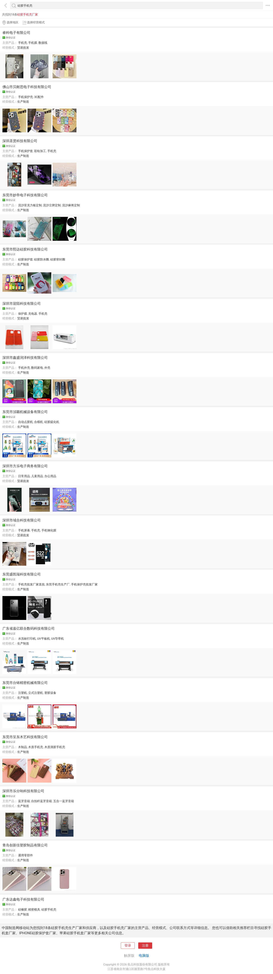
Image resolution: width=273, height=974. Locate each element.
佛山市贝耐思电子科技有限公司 (26, 87)
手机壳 (22, 42)
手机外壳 (24, 367)
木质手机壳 (35, 747)
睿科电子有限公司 (16, 33)
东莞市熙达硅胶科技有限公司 (25, 249)
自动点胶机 (25, 422)
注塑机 (22, 693)
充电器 (32, 313)
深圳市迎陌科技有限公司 (21, 303)
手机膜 (32, 42)
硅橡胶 (22, 909)
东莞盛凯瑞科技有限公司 (21, 574)
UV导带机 (57, 638)
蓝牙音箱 (24, 801)
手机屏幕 (24, 530)
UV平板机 (43, 638)
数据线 (42, 42)
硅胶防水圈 (41, 259)
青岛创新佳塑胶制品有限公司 (25, 845)
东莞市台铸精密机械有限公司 (25, 683)
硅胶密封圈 (57, 259)
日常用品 (24, 476)
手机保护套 (25, 151)
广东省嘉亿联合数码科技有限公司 (28, 628)
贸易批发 (23, 47)
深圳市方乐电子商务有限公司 (25, 466)
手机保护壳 (25, 97)
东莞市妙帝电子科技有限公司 (25, 195)
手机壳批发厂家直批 (31, 584)
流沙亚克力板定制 (30, 205)
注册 (145, 946)
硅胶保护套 (25, 259)
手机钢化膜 (48, 530)
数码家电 (37, 367)
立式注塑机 (35, 693)
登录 (127, 946)
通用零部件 (25, 855)
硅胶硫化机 (51, 422)
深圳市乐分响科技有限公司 (23, 791)
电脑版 (144, 955)
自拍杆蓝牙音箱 (41, 801)
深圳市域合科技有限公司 (21, 520)
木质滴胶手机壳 (54, 747)
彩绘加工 (40, 151)
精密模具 (34, 909)
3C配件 (39, 97)
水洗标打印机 (27, 638)
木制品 (22, 747)
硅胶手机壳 (48, 909)
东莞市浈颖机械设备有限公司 (25, 412)
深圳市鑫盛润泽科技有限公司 (25, 357)
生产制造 (23, 101)
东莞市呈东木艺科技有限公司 (25, 737)
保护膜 (22, 313)
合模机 (38, 422)
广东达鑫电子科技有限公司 (23, 899)
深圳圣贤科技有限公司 (19, 141)
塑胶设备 (50, 693)
